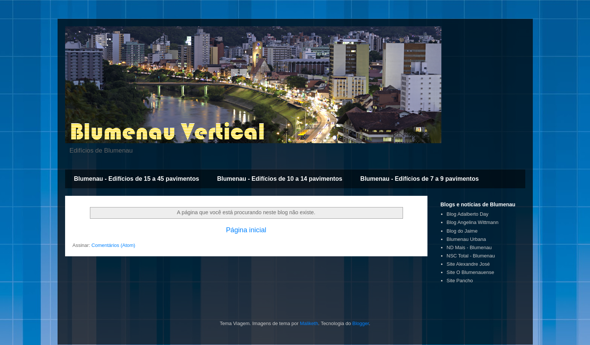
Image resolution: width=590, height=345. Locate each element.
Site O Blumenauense (470, 272)
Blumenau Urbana (466, 239)
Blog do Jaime (462, 231)
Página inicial (246, 230)
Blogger (360, 323)
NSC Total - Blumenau (471, 256)
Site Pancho (460, 280)
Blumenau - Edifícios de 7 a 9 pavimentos (419, 179)
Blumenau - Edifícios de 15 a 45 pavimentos (136, 179)
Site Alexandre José (468, 264)
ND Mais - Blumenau (469, 247)
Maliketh (309, 323)
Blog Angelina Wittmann (473, 222)
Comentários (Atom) (113, 245)
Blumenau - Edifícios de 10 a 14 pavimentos (279, 179)
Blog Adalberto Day (467, 214)
